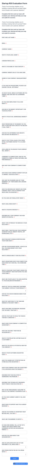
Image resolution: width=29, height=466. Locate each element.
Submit (14, 458)
